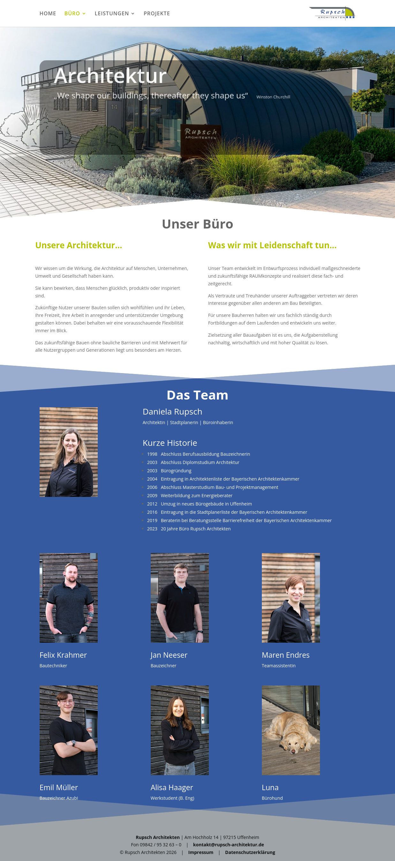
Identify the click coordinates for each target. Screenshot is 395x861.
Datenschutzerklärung (250, 852)
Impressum (201, 852)
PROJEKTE (157, 14)
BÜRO (72, 14)
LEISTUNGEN (112, 14)
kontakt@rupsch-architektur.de (228, 845)
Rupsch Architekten (158, 837)
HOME (48, 14)
